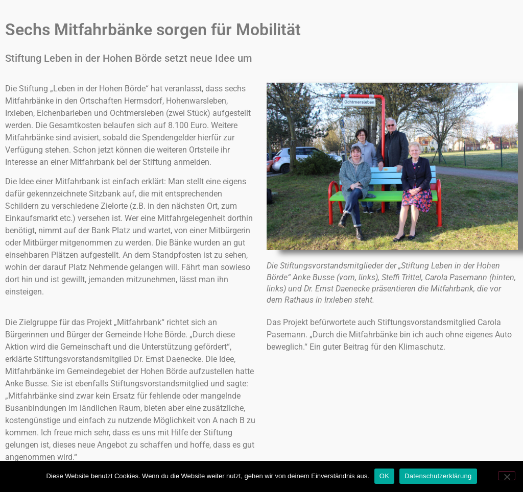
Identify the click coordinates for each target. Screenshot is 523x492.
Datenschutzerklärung (438, 476)
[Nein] (506, 475)
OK (384, 476)
